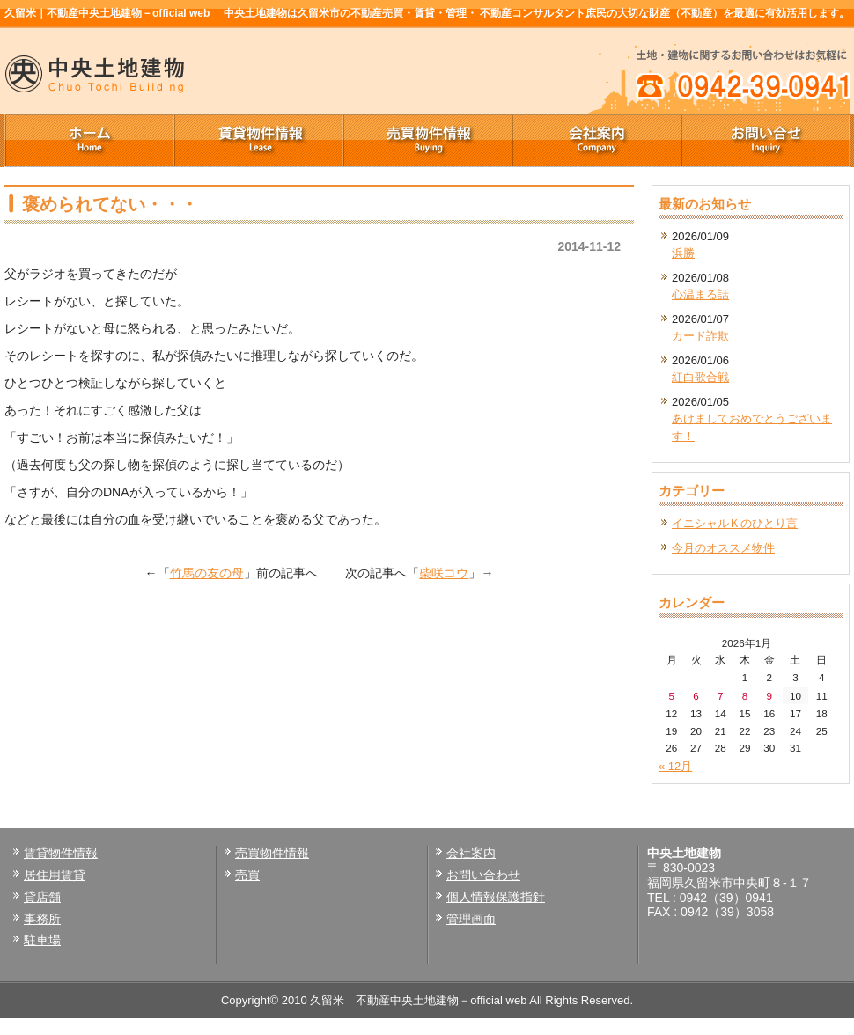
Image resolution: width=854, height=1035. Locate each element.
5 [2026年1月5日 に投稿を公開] (672, 695)
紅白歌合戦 (700, 377)
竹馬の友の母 (207, 573)
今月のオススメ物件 (723, 547)
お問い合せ (765, 140)
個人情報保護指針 (495, 897)
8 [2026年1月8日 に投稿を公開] (745, 695)
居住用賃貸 (54, 875)
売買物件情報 (427, 140)
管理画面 (471, 919)
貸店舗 (42, 897)
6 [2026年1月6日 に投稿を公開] (696, 695)
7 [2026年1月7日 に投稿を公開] (721, 695)
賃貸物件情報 (257, 140)
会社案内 (596, 140)
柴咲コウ (443, 573)
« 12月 (675, 766)
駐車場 (42, 940)
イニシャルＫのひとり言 (735, 523)
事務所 (42, 919)
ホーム (88, 140)
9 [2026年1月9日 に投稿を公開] (769, 695)
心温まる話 (700, 294)
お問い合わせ (483, 875)
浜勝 (683, 253)
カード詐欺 (700, 335)
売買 (247, 875)
